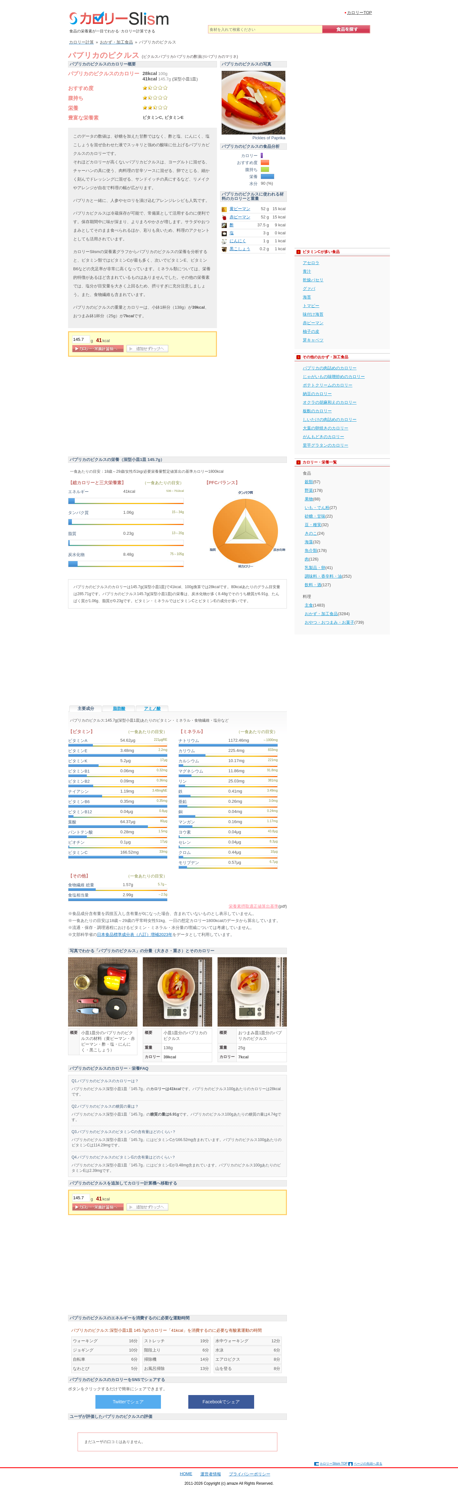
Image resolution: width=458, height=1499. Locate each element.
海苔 (307, 297)
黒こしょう (240, 248)
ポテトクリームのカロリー (327, 385)
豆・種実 (313, 524)
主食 (309, 605)
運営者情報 (210, 1474)
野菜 (309, 490)
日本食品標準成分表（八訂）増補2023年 (134, 934)
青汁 (307, 271)
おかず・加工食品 (321, 613)
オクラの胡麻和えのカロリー (330, 402)
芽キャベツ (313, 340)
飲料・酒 (313, 584)
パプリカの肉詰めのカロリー (330, 368)
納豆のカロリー (317, 393)
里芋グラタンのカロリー (325, 445)
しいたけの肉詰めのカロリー (330, 419)
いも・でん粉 (317, 507)
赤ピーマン (240, 217)
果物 (309, 499)
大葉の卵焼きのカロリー (325, 428)
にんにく (238, 240)
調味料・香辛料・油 (323, 576)
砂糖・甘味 (315, 516)
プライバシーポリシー (249, 1474)
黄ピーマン (240, 208)
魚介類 (311, 550)
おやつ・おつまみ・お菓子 (329, 622)
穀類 (309, 481)
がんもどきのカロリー (323, 436)
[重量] (81, 339)
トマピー (311, 305)
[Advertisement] (121, 407)
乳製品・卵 (315, 567)
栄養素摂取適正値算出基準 (253, 906)
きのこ (311, 533)
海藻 (309, 542)
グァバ (309, 288)
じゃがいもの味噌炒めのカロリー (334, 376)
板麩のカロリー (317, 411)
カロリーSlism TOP (333, 1463)
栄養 (73, 108)
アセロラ (311, 262)
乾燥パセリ (313, 280)
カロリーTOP (359, 12)
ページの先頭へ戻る (368, 1463)
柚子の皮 (311, 331)
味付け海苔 (313, 314)
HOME (186, 1473)
